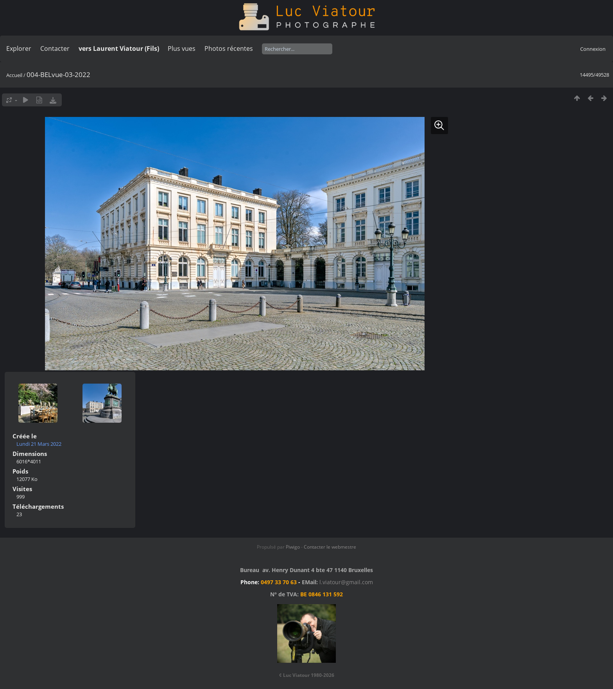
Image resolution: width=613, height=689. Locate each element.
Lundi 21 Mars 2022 (38, 443)
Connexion (593, 48)
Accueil (14, 75)
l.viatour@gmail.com (346, 582)
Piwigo (293, 547)
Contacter (55, 48)
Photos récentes (228, 48)
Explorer (18, 48)
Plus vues (181, 48)
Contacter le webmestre (330, 547)
